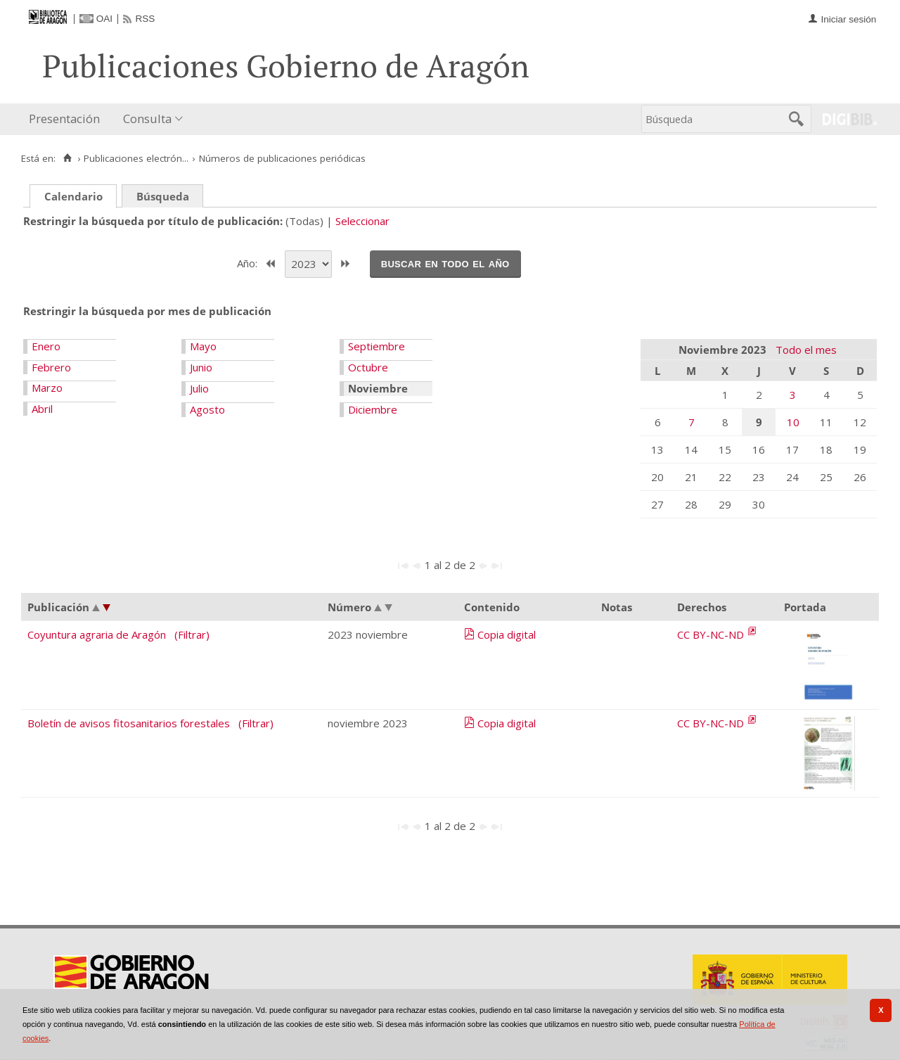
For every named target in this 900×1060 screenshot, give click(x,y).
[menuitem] (67, 119)
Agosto (207, 409)
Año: (248, 262)
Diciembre (372, 409)
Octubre (368, 367)
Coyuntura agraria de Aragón (96, 634)
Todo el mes (806, 350)
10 (793, 422)
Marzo (47, 388)
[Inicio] (67, 158)
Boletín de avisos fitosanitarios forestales (128, 723)
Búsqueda (162, 196)
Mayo (203, 346)
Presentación (64, 118)
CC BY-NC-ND (712, 634)
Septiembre (376, 346)
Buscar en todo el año (445, 263)
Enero (46, 346)
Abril (42, 409)
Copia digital (506, 634)
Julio (199, 388)
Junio (201, 367)
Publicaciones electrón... (136, 158)
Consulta (147, 118)
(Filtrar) (192, 634)
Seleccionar (362, 221)
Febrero (51, 367)
